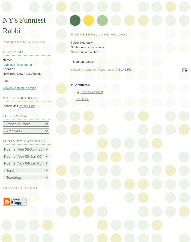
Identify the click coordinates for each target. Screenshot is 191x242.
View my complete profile (19, 87)
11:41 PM (125, 69)
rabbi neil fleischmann (17, 64)
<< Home (82, 99)
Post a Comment (91, 92)
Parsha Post (27, 105)
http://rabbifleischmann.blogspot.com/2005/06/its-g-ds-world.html (26, 156)
